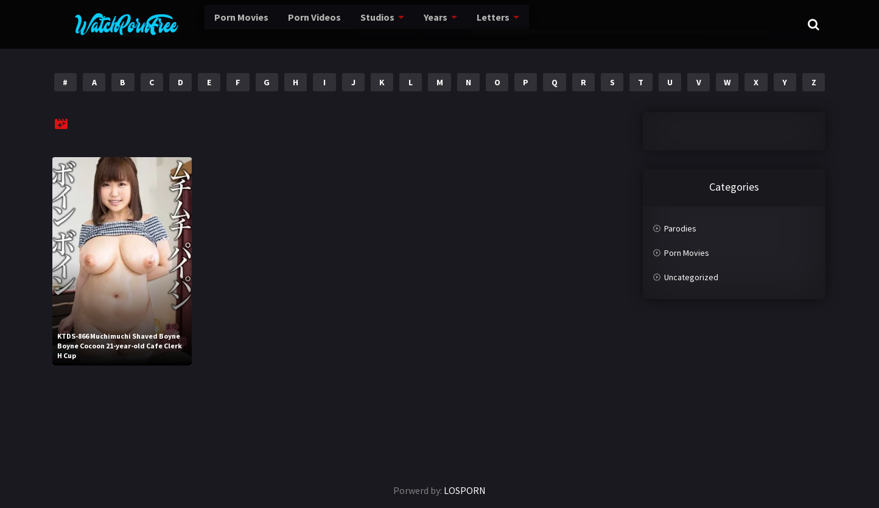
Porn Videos (284, 24)
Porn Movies (208, 24)
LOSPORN (465, 490)
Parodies (680, 228)
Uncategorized (691, 277)
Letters (469, 24)
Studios (350, 24)
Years (410, 24)
